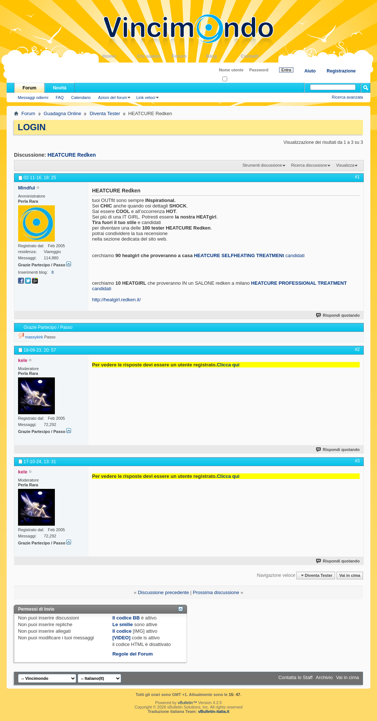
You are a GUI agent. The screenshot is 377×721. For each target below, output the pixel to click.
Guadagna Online (62, 113)
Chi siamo (154, 56)
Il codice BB (126, 618)
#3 (357, 461)
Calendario (81, 97)
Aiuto (310, 71)
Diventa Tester (104, 113)
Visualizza (345, 165)
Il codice (121, 631)
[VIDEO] (121, 637)
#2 (357, 349)
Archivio (324, 677)
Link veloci (145, 97)
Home (119, 56)
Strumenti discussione (262, 165)
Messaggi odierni (33, 97)
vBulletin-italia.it (213, 711)
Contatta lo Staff (295, 677)
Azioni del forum (112, 97)
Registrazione (341, 71)
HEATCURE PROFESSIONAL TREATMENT (299, 283)
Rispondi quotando (338, 315)
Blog (223, 56)
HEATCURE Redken (71, 155)
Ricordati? (233, 79)
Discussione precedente (163, 592)
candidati (294, 255)
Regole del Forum (132, 654)
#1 (357, 177)
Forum (189, 56)
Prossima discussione (216, 592)
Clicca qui (228, 364)
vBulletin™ (187, 702)
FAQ (60, 97)
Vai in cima (349, 575)
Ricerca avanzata (347, 97)
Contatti (258, 56)
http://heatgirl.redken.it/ (116, 299)
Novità (60, 87)
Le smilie (122, 624)
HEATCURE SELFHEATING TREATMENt (239, 255)
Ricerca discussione (309, 165)
